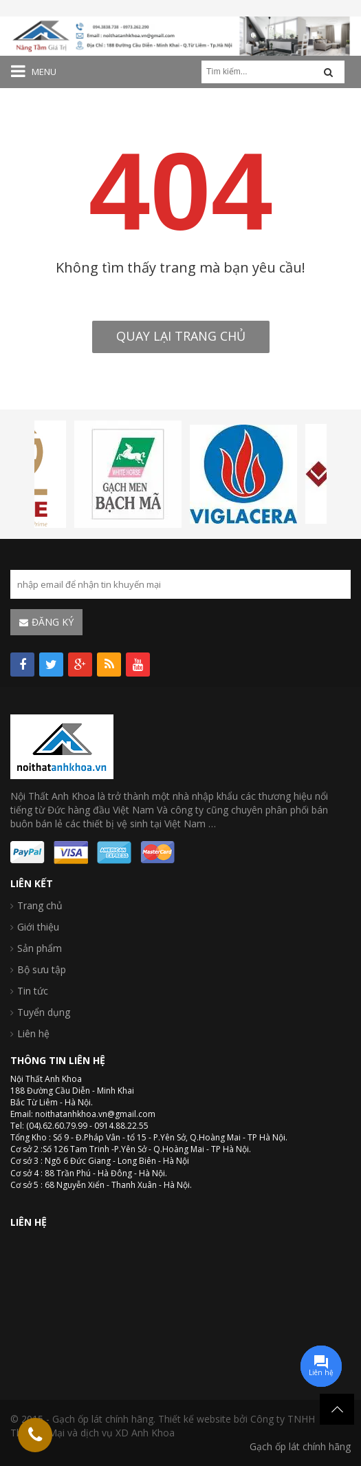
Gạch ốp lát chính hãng (300, 1446)
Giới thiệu (38, 926)
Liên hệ (33, 1033)
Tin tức (32, 990)
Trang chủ (40, 905)
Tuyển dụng (43, 1012)
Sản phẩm (39, 948)
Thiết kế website (194, 1418)
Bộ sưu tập (41, 969)
